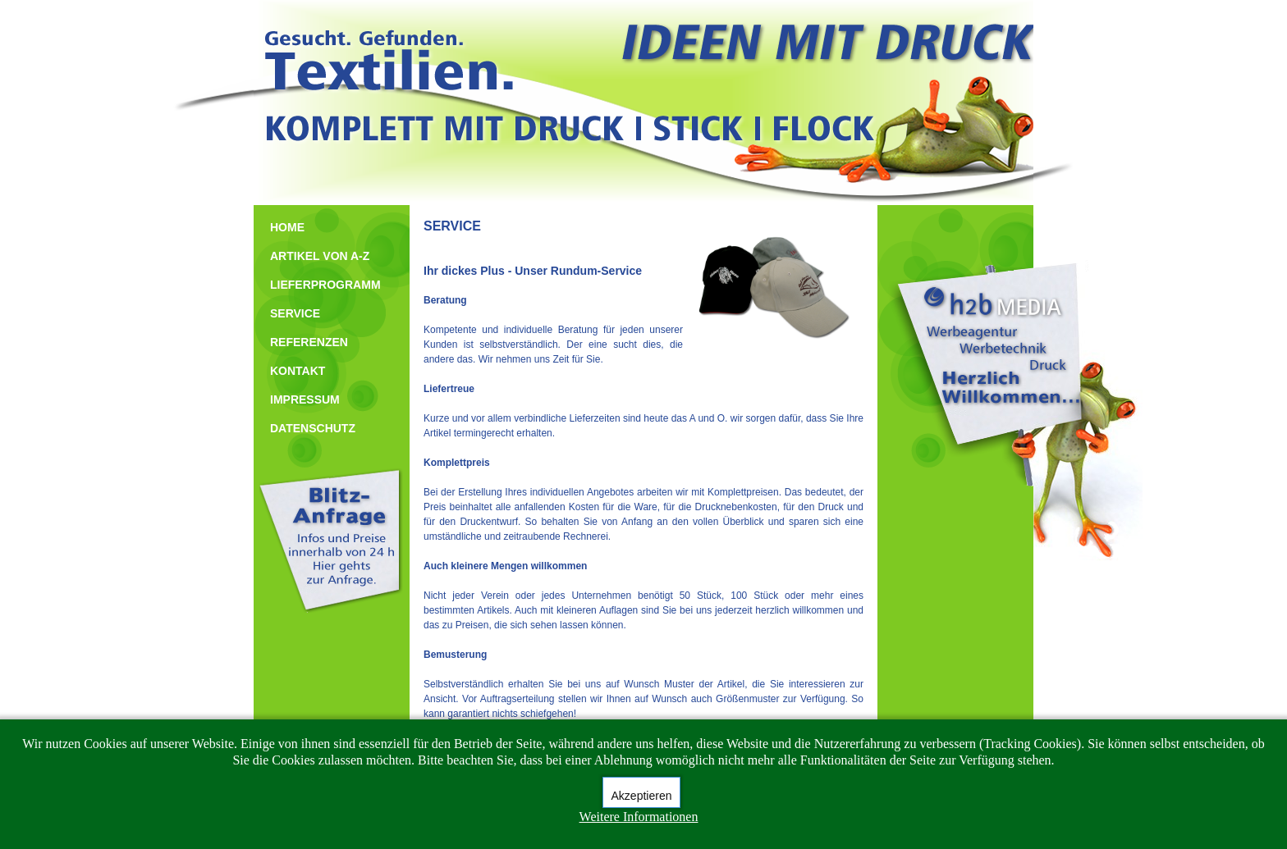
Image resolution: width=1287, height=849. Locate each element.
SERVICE (295, 313)
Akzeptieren (641, 795)
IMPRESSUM (305, 399)
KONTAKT (297, 370)
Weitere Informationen (638, 817)
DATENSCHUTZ (312, 428)
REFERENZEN (309, 342)
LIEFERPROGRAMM (325, 284)
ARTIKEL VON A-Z (319, 255)
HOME (287, 227)
